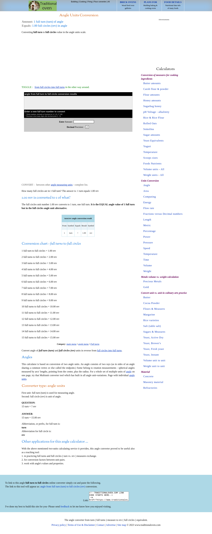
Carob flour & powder (156, 89)
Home (43, 6)
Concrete (148, 376)
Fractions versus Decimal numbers (163, 214)
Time (146, 259)
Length (147, 219)
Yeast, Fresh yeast (153, 349)
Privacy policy (59, 526)
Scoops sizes (150, 157)
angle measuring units (61, 184)
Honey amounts (152, 100)
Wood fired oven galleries (128, 5)
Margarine (149, 314)
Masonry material (153, 382)
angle (128, 371)
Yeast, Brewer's (152, 343)
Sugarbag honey (152, 106)
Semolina (148, 129)
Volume (147, 265)
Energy (147, 202)
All (109, 2)
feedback (65, 508)
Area (146, 191)
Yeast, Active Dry (153, 337)
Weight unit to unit (154, 366)
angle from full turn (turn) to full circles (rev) (62, 486)
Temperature (150, 152)
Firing (89, 2)
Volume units (150, 169)
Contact (100, 526)
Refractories (150, 388)
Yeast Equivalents (153, 140)
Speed (146, 248)
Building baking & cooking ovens (150, 5)
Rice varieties (151, 320)
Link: (83, 502)
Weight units (150, 175)
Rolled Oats (150, 123)
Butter (147, 297)
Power (147, 236)
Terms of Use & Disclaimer (81, 526)
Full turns (94, 344)
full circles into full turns (109, 350)
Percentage (149, 231)
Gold (146, 287)
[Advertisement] (78, 58)
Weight (147, 271)
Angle (146, 185)
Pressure (148, 242)
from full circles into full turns (50, 87)
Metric (147, 225)
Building (74, 2)
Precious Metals (152, 281)
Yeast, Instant (151, 354)
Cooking (82, 2)
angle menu (83, 344)
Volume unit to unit (154, 360)
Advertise (111, 526)
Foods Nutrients (152, 163)
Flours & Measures (154, 309)
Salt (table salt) (152, 326)
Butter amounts (152, 83)
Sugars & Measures (154, 331)
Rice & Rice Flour (153, 117)
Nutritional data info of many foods (173, 5)
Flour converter (100, 2)
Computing (149, 196)
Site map (121, 526)
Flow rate (148, 208)
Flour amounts (151, 94)
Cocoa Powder (151, 303)
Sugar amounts (151, 135)
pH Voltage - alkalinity (156, 112)
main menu (71, 344)
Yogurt (147, 146)
